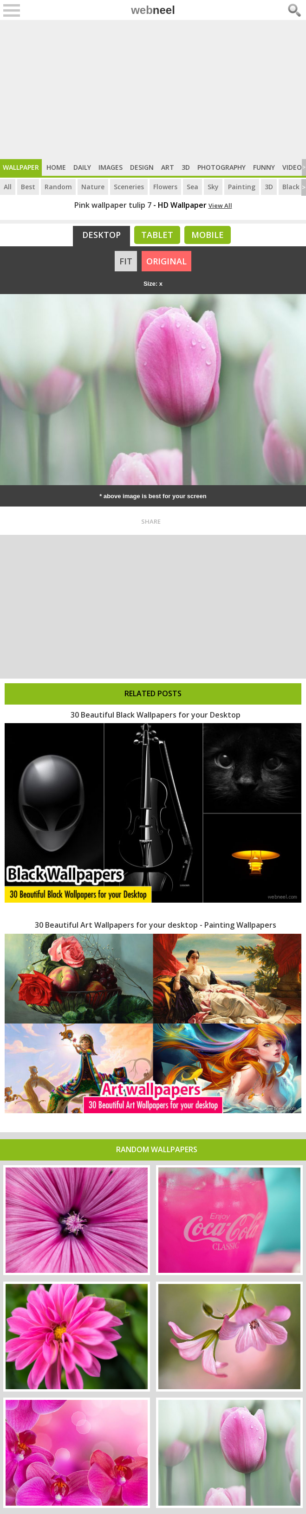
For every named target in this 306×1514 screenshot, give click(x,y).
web (153, 10)
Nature (92, 186)
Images (110, 167)
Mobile (207, 234)
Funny (264, 167)
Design (142, 167)
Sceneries (129, 186)
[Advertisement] (153, 89)
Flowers (165, 186)
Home (56, 167)
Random (58, 186)
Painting (241, 186)
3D (186, 167)
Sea (192, 186)
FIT (125, 261)
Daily (82, 167)
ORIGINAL (166, 261)
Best (28, 186)
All (8, 186)
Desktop (101, 234)
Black (290, 186)
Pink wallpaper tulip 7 (112, 205)
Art (167, 167)
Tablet (157, 234)
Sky (213, 186)
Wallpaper (21, 167)
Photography (221, 167)
